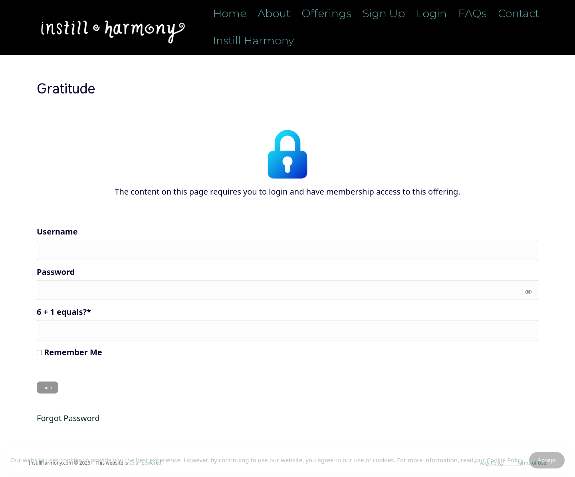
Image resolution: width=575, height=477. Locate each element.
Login (431, 13)
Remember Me (69, 352)
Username (57, 231)
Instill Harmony (253, 40)
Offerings (326, 13)
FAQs (472, 13)
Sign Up (384, 13)
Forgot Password (68, 418)
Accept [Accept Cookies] (546, 461)
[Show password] (527, 290)
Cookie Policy (504, 461)
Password (56, 271)
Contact (518, 13)
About (274, 13)
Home (229, 13)
